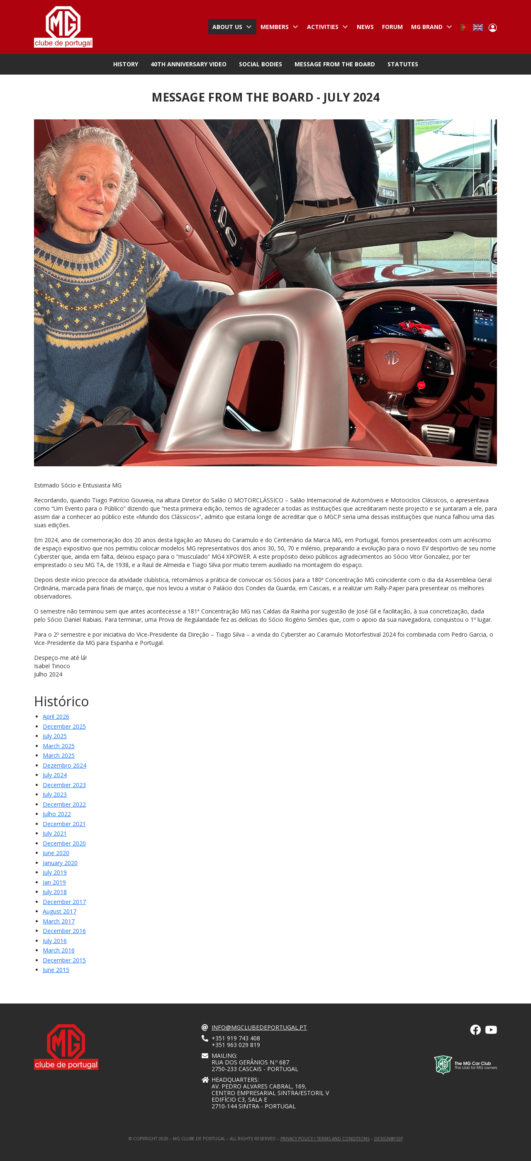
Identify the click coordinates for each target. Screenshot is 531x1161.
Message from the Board (335, 64)
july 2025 (55, 736)
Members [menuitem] (277, 28)
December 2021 (64, 824)
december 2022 (64, 804)
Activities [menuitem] (325, 28)
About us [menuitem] (230, 28)
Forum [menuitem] (392, 27)
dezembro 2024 (64, 765)
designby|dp (388, 1139)
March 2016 (59, 950)
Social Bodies (260, 64)
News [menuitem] (365, 27)
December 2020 (64, 843)
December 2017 (64, 902)
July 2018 (55, 892)
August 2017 (59, 911)
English (478, 27)
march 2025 (59, 746)
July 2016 (55, 941)
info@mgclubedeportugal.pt (259, 1027)
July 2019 (55, 872)
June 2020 (56, 853)
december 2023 (64, 785)
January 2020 (60, 863)
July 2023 (55, 794)
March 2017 (59, 921)
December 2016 (64, 931)
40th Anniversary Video (189, 64)
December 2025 (64, 726)
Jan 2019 (54, 882)
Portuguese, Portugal (466, 27)
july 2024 (55, 775)
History (125, 64)
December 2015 (64, 960)
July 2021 (55, 833)
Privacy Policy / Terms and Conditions (325, 1139)
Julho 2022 (57, 814)
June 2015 (56, 970)
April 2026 (56, 716)
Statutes (402, 64)
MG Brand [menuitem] (430, 28)
